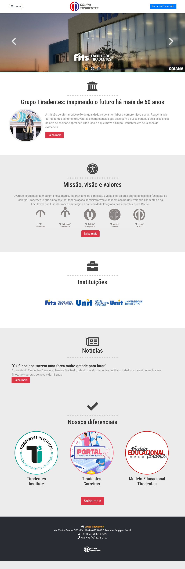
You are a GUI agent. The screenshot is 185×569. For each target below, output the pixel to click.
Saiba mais (54, 135)
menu (16, 6)
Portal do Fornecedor (163, 6)
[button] (14, 41)
